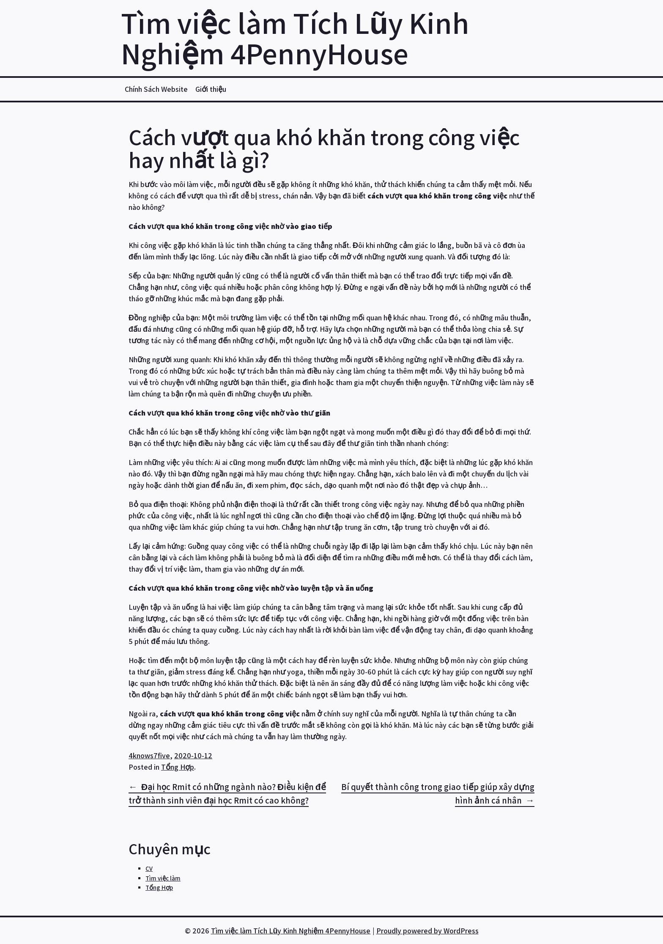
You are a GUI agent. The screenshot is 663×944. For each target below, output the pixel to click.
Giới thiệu (210, 89)
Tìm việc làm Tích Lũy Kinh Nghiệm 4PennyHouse (295, 38)
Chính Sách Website (156, 89)
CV (149, 868)
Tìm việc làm (163, 878)
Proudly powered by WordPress (427, 931)
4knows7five (149, 755)
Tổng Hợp (177, 767)
